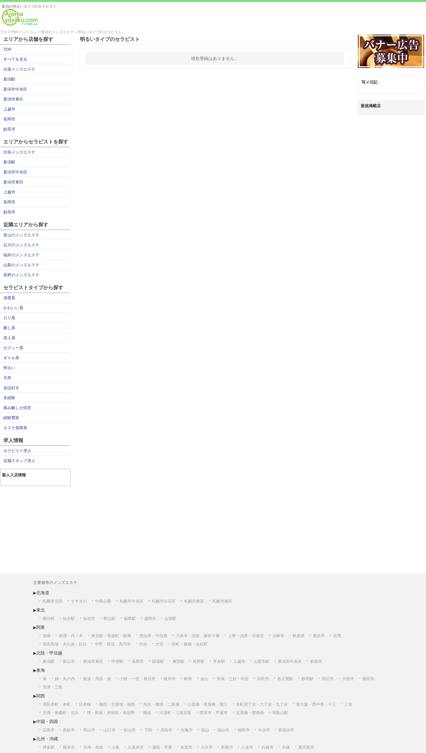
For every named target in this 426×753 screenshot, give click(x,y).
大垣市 (348, 678)
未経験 (9, 397)
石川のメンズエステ (21, 245)
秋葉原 (299, 635)
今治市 (264, 730)
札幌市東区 (194, 601)
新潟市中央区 (15, 89)
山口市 (109, 730)
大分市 (207, 747)
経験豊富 (11, 417)
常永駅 (219, 661)
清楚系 (9, 298)
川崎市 (278, 635)
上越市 (9, 109)
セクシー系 (13, 348)
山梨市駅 (262, 661)
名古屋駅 (285, 678)
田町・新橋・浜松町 (190, 644)
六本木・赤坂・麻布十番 (198, 635)
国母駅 (158, 661)
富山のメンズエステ (21, 235)
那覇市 (227, 747)
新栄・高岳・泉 (97, 678)
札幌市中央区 (131, 601)
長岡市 (9, 119)
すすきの (79, 601)
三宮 (348, 704)
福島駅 (130, 618)
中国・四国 (47, 721)
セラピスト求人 (17, 450)
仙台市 (89, 618)
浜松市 (263, 678)
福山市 (223, 730)
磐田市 (368, 678)
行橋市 (268, 747)
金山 (204, 678)
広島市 (49, 730)
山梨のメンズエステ (21, 265)
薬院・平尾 (162, 747)
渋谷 (143, 644)
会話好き (11, 387)
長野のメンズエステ (21, 275)
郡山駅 (109, 618)
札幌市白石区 (164, 601)
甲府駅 (117, 661)
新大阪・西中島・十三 (316, 704)
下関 (148, 730)
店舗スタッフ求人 (19, 460)
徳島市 (244, 730)
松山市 (130, 730)
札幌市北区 (53, 601)
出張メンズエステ (19, 69)
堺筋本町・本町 (57, 704)
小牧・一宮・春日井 (137, 678)
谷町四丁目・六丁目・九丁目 (262, 704)
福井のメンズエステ (21, 255)
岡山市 (89, 730)
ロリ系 (9, 318)
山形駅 (170, 618)
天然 (7, 378)
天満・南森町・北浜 (61, 712)
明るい (9, 368)
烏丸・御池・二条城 (161, 704)
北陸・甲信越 (49, 652)
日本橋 (85, 704)
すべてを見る (15, 59)
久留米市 (136, 747)
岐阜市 (170, 678)
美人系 (9, 338)
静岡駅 (308, 678)
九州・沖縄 (47, 738)
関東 (40, 627)
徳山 (205, 730)
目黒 (337, 635)
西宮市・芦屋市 (214, 712)
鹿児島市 (306, 747)
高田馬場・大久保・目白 (65, 644)
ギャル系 (11, 358)
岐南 (188, 678)
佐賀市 (186, 747)
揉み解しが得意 (17, 407)
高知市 (166, 730)
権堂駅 (178, 661)
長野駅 (199, 661)
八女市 (247, 747)
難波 (147, 712)
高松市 (69, 730)
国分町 (49, 618)
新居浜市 (286, 730)
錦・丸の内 (65, 678)
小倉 (115, 747)
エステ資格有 (15, 427)
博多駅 (49, 747)
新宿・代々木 (71, 635)
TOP (7, 49)
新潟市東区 (13, 99)
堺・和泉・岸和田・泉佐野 (111, 712)
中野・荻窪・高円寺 (113, 644)
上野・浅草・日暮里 (246, 635)
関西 (40, 695)
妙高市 (9, 129)
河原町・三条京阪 (175, 712)
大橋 (286, 747)
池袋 (47, 635)
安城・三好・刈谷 (233, 678)
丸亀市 (187, 730)
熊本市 (69, 747)
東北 (40, 610)
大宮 (159, 644)
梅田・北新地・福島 (117, 704)
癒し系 (9, 328)
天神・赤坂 (93, 747)
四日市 (328, 678)
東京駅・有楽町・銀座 (111, 635)
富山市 (69, 661)
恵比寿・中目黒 (153, 635)
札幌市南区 (222, 601)
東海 (40, 670)
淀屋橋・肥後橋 (250, 712)
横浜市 (319, 635)
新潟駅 (9, 79)
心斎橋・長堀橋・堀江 (208, 704)
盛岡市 (150, 618)
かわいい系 (13, 308)
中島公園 (103, 601)
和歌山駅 (280, 712)
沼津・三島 (53, 687)
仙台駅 (69, 618)
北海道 (42, 592)
